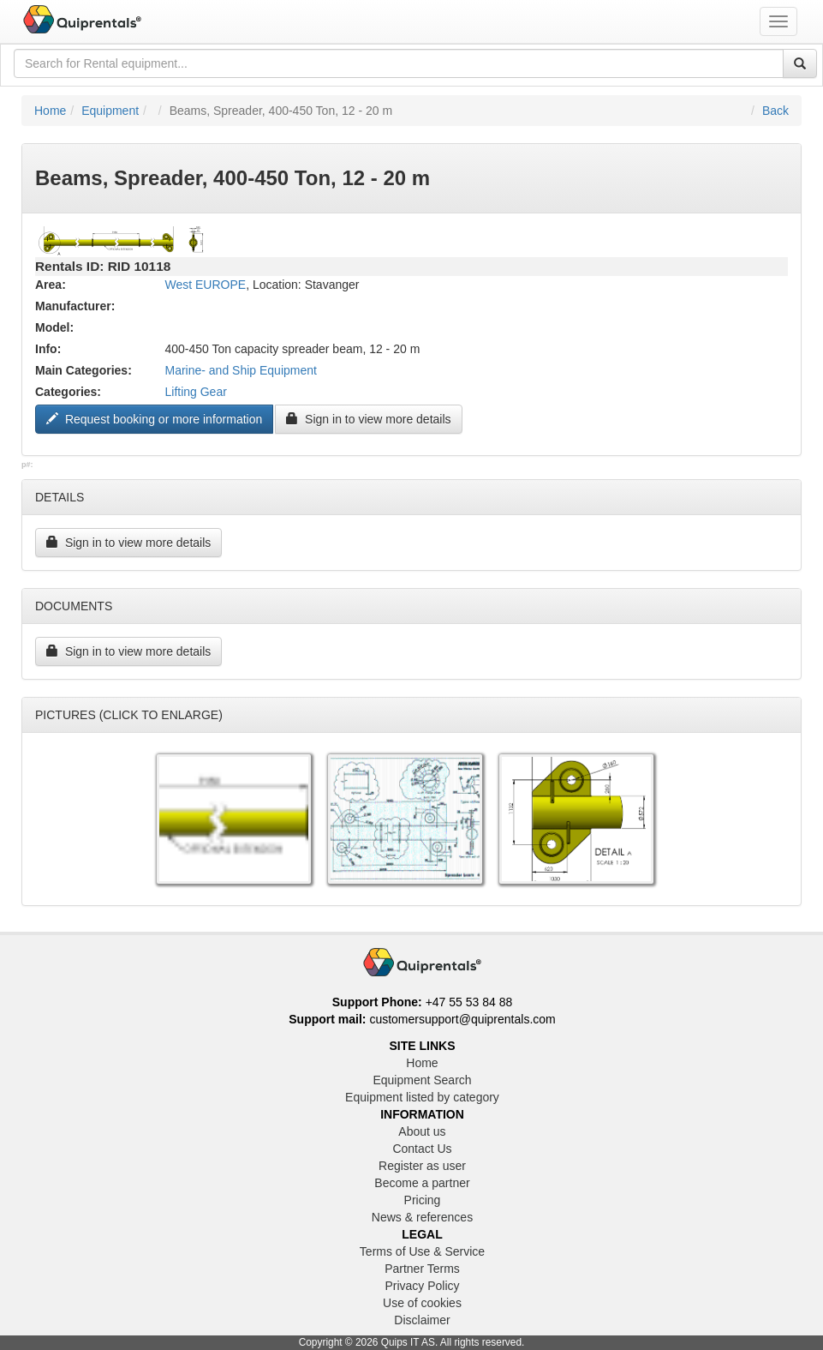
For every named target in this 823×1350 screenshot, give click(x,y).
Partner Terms (422, 1268)
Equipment (110, 110)
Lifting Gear (195, 392)
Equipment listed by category (422, 1097)
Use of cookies (422, 1303)
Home (50, 110)
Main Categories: (83, 370)
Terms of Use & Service (422, 1251)
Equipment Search (422, 1080)
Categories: (68, 392)
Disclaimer (422, 1320)
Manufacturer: (75, 306)
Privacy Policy (422, 1286)
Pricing (422, 1200)
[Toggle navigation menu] (778, 21)
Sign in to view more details (368, 419)
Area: (50, 284)
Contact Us (421, 1148)
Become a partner (421, 1183)
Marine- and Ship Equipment (240, 370)
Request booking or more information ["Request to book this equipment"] (154, 419)
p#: (27, 464)
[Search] (800, 63)
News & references (422, 1217)
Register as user (422, 1166)
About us (421, 1131)
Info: (48, 349)
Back (775, 110)
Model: (54, 327)
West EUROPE (205, 284)
